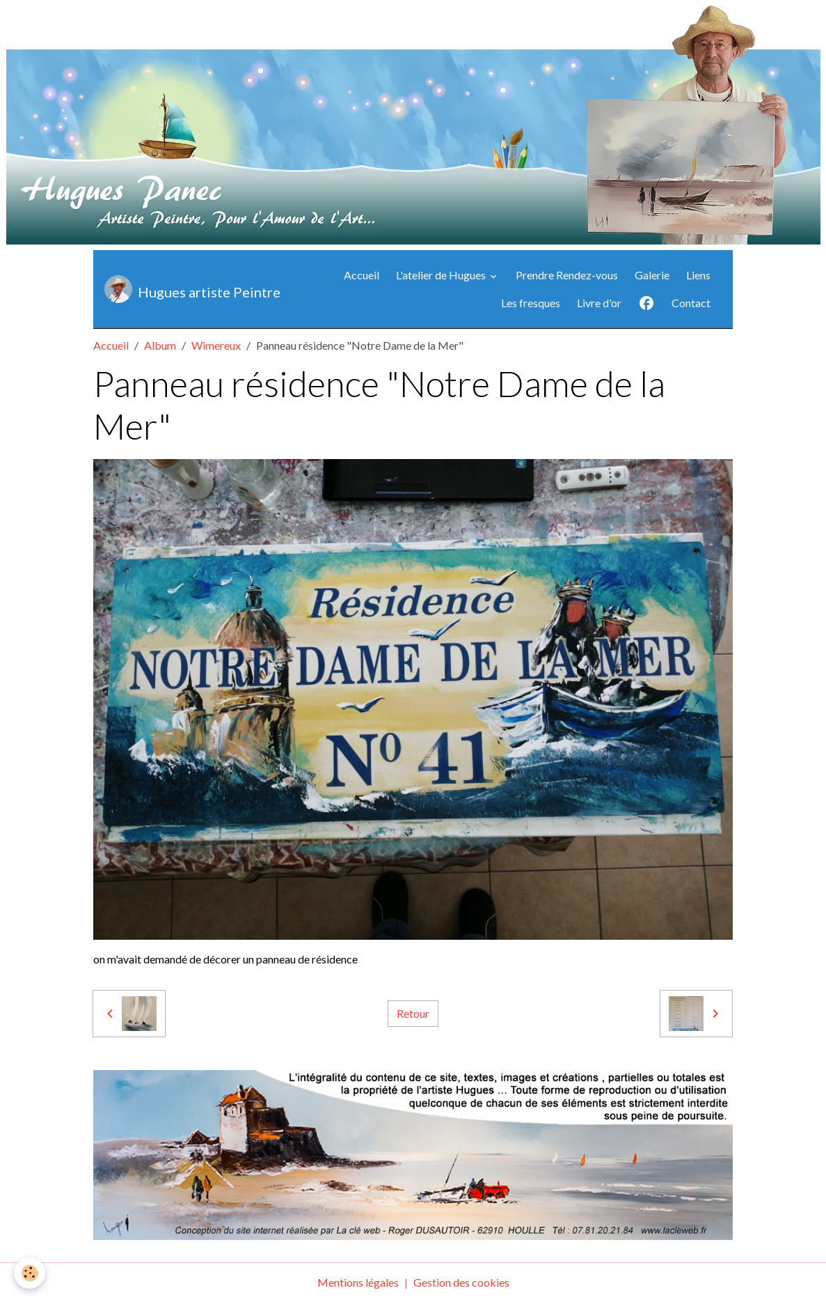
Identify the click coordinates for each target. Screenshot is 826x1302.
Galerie (652, 274)
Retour (413, 1013)
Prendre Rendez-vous (567, 274)
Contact (691, 302)
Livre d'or (599, 302)
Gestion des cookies (461, 1282)
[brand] (178, 289)
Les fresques (530, 302)
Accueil (361, 274)
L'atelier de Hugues (442, 274)
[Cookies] (29, 1273)
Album (160, 345)
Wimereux (216, 345)
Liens (698, 274)
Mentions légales (358, 1282)
